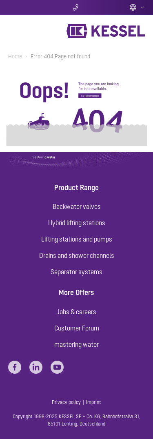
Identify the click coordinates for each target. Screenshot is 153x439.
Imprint (93, 402)
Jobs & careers (76, 311)
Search (30, 7)
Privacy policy (66, 402)
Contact (76, 7)
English (137, 7)
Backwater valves (77, 206)
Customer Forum (76, 328)
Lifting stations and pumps (76, 239)
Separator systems (76, 271)
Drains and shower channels (76, 255)
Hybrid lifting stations (76, 222)
